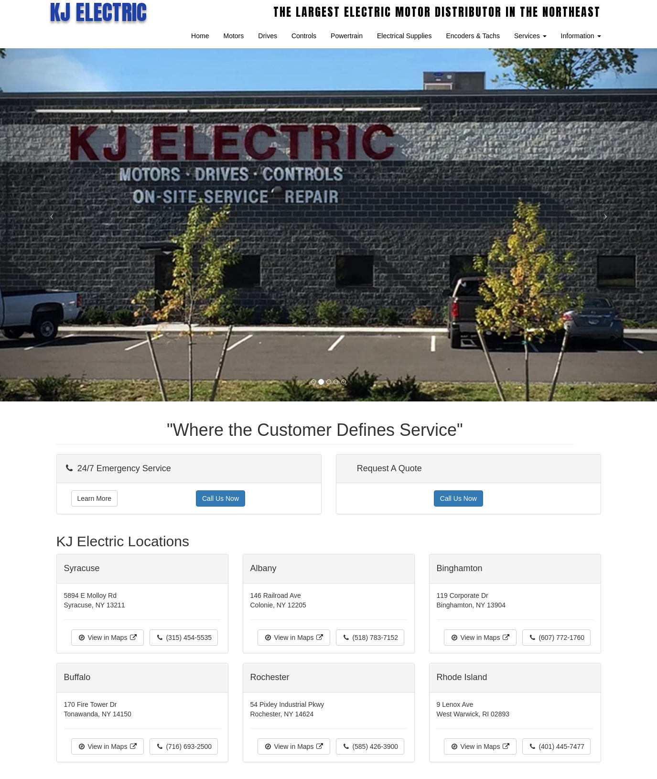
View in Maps (107, 637)
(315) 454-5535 (184, 637)
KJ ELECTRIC (98, 12)
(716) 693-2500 (184, 746)
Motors (233, 36)
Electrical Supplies (404, 36)
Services (530, 36)
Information (581, 36)
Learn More (94, 498)
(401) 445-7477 (556, 746)
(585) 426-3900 (370, 746)
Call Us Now (220, 498)
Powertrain (347, 36)
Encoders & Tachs (473, 36)
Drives (267, 36)
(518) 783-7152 (370, 637)
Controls (303, 36)
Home (200, 36)
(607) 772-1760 (556, 637)
